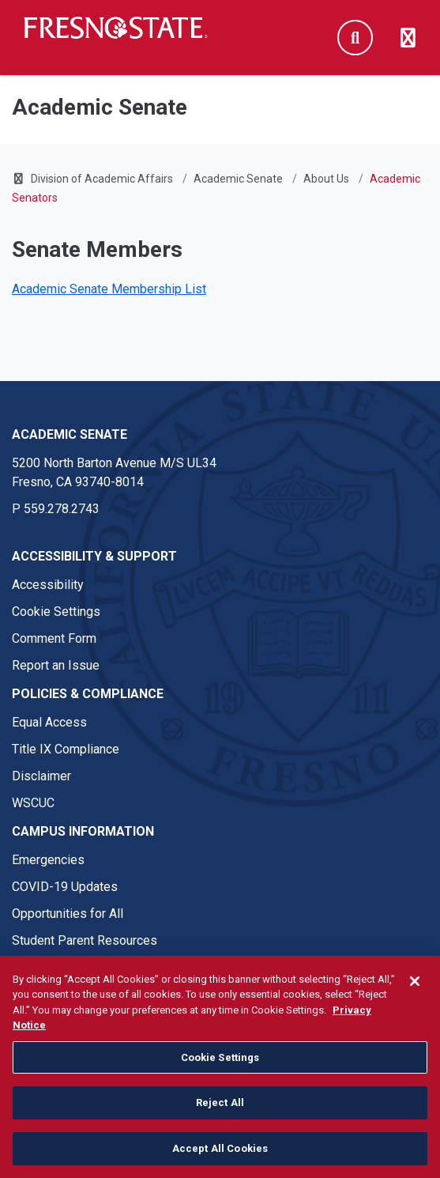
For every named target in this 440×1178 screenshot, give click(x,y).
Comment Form (54, 638)
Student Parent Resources (84, 940)
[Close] (414, 992)
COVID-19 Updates (65, 886)
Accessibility (48, 584)
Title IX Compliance (65, 749)
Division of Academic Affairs (102, 178)
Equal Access (49, 722)
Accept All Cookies (220, 1160)
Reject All (220, 1114)
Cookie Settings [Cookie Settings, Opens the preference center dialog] (220, 1068)
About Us (326, 178)
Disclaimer (41, 775)
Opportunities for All (67, 913)
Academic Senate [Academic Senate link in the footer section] (69, 434)
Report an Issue (56, 665)
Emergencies (48, 859)
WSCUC (33, 802)
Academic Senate (238, 178)
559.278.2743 (62, 508)
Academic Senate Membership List (109, 288)
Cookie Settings (56, 611)
